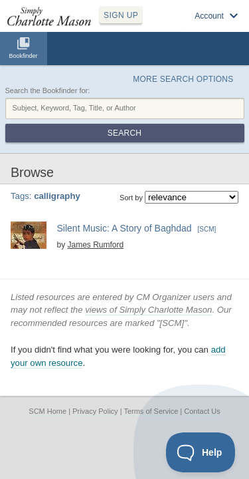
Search (124, 133)
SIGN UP (121, 15)
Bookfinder (23, 56)
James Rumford (96, 244)
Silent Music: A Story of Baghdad (124, 228)
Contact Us (202, 411)
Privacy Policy (95, 411)
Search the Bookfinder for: (47, 90)
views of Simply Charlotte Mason (148, 310)
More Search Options (183, 79)
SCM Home (47, 411)
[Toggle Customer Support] (201, 452)
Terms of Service (151, 411)
